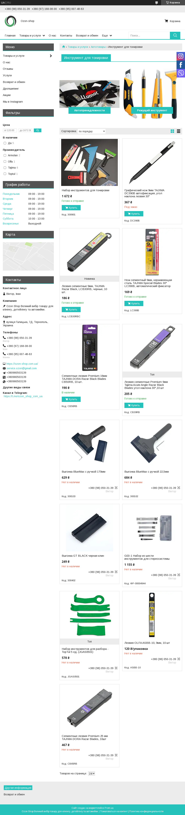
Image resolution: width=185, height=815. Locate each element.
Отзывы (8, 68)
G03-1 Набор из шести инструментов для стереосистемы (147, 557)
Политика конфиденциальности (146, 811)
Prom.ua (109, 808)
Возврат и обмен (87, 35)
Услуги (7, 75)
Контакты (66, 35)
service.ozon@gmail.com (22, 368)
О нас (52, 35)
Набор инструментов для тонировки (85, 190)
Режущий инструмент (152, 110)
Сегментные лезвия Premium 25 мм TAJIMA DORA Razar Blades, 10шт (85, 738)
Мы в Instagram (13, 101)
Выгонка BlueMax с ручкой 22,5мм (146, 471)
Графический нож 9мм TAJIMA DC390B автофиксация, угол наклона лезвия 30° (144, 193)
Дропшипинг (11, 88)
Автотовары (98, 46)
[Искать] (175, 35)
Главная (10, 35)
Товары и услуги (30, 35)
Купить (73, 207)
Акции (7, 95)
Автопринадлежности (89, 110)
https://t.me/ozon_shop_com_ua (23, 396)
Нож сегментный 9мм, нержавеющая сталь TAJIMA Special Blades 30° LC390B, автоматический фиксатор (148, 283)
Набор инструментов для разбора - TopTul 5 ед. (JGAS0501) (85, 650)
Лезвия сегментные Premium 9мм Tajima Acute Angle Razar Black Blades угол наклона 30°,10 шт (146, 384)
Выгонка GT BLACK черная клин (83, 555)
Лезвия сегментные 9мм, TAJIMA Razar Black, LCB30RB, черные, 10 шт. (84, 289)
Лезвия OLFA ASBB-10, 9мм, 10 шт (147, 642)
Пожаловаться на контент (114, 811)
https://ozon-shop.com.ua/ (22, 363)
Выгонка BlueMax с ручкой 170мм (83, 471)
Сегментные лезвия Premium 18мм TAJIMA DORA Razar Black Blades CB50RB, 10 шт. (84, 378)
